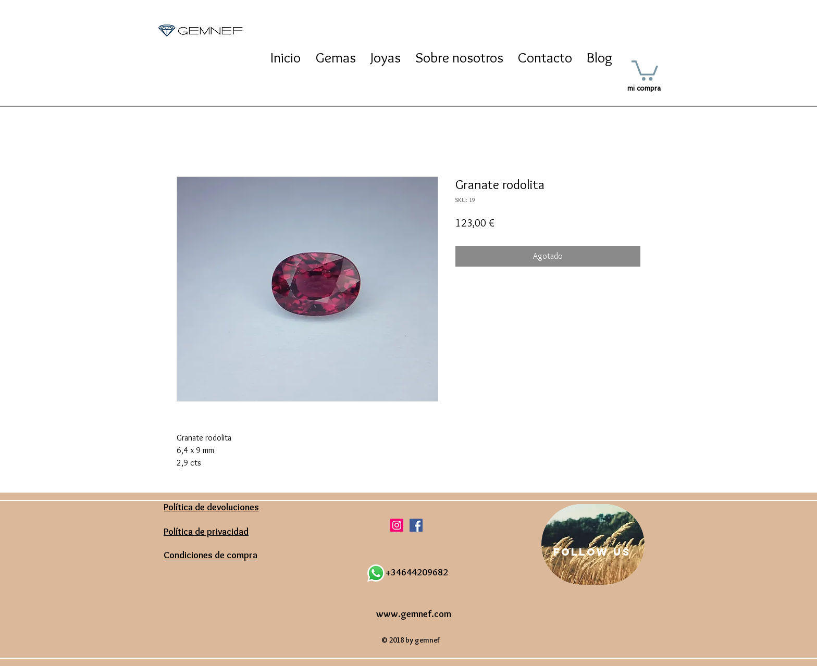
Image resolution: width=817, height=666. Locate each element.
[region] (593, 544)
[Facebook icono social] (416, 525)
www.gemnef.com (413, 614)
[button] (645, 69)
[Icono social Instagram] (396, 525)
